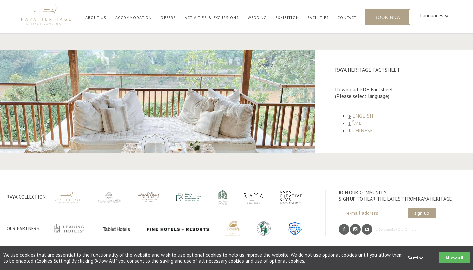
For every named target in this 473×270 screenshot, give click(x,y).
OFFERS (168, 17)
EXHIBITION (287, 17)
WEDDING (257, 17)
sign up (421, 213)
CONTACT (346, 17)
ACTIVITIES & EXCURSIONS (212, 17)
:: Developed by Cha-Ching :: (396, 229)
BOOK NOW (387, 17)
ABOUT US (96, 17)
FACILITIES (318, 17)
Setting (415, 258)
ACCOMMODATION (133, 17)
